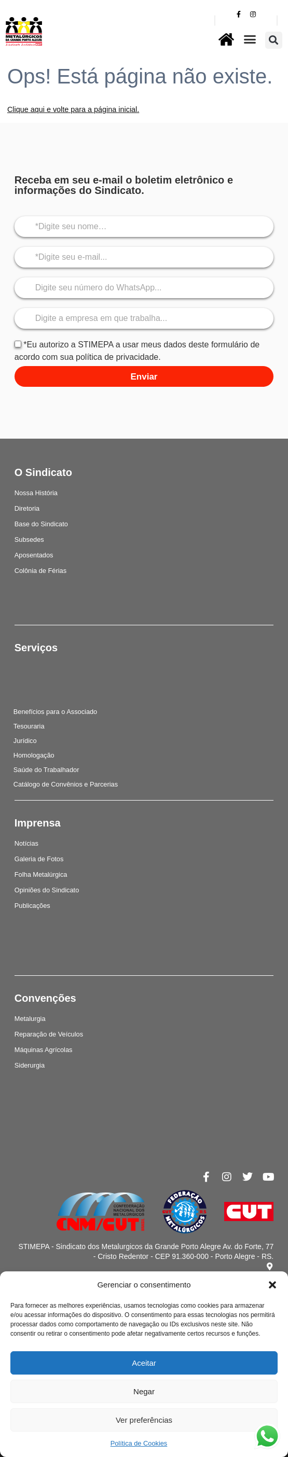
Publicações (32, 905)
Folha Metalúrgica (41, 874)
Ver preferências (144, 1420)
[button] (272, 1285)
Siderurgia (30, 1065)
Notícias (26, 843)
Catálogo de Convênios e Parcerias (65, 784)
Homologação (33, 755)
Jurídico (25, 741)
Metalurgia (30, 1018)
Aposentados (34, 555)
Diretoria (27, 508)
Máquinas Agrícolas (44, 1050)
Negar (144, 1391)
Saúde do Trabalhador (46, 770)
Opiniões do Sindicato (47, 890)
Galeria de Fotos (39, 859)
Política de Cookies (139, 1443)
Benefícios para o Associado (55, 712)
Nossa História (36, 493)
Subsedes (29, 539)
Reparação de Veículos (49, 1034)
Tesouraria (29, 726)
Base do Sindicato (41, 524)
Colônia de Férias (40, 571)
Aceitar (144, 1362)
